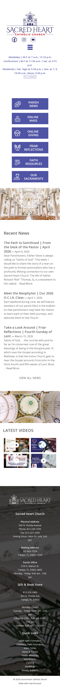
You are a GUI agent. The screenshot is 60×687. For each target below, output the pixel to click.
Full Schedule (30, 77)
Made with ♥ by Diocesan (30, 683)
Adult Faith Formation (30, 640)
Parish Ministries (30, 655)
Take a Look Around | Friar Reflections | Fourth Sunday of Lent (28, 331)
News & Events (30, 651)
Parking (30, 662)
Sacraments (30, 659)
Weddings (30, 666)
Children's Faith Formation (30, 644)
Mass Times (30, 648)
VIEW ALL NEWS (30, 378)
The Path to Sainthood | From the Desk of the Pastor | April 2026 (27, 247)
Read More (25, 283)
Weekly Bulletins (30, 670)
